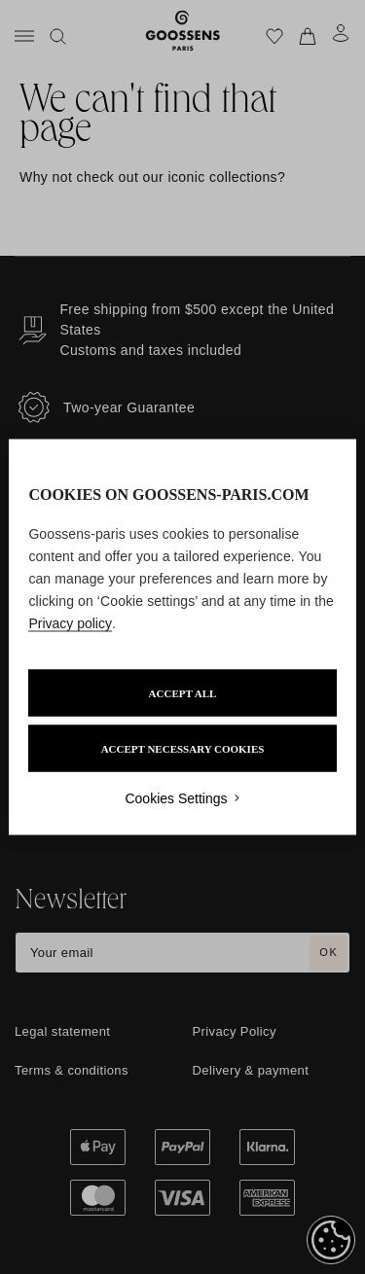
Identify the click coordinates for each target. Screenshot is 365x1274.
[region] (182, 637)
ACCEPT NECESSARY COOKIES (183, 749)
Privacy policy (70, 623)
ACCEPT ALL (183, 693)
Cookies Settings (176, 798)
